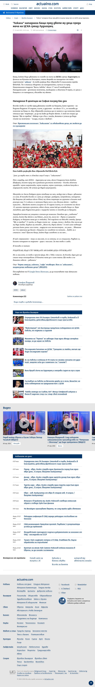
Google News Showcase (39, 272)
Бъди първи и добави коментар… (28, 302)
